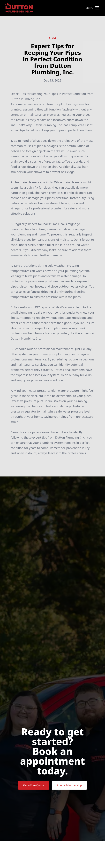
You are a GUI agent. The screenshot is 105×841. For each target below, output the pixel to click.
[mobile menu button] (97, 8)
